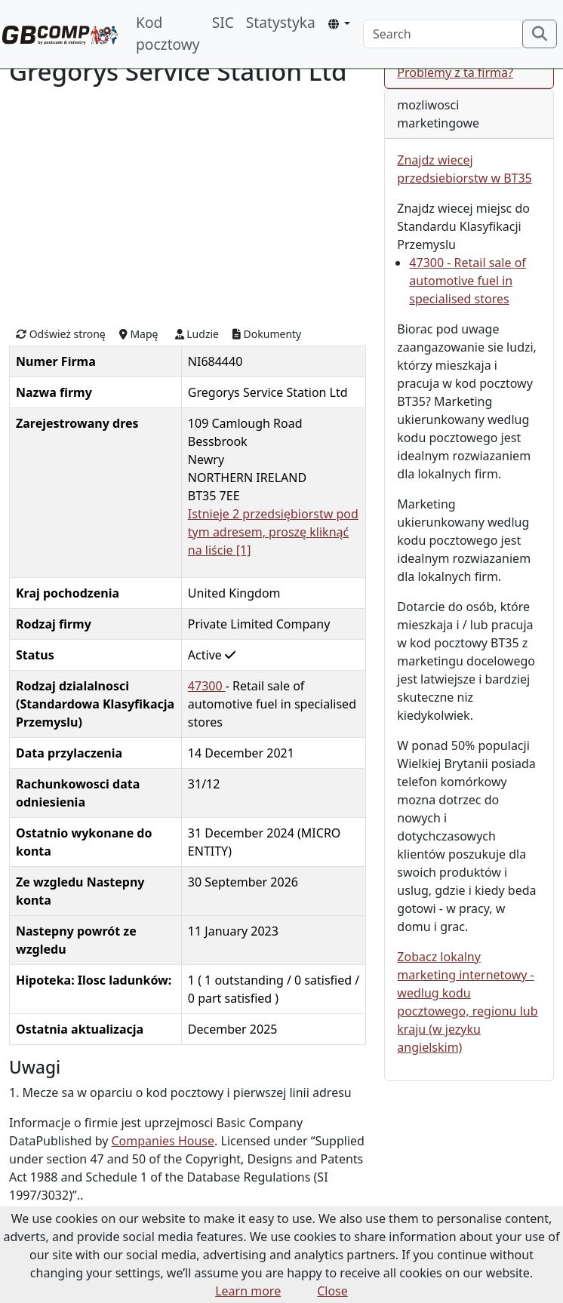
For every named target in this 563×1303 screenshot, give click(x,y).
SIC (223, 22)
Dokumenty (266, 334)
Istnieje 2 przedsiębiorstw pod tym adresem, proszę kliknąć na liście (273, 532)
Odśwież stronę (61, 334)
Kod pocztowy (168, 33)
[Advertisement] (187, 204)
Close (332, 1291)
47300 (207, 686)
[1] (243, 550)
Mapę (138, 334)
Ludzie (197, 334)
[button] (339, 23)
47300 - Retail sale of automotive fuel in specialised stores (467, 280)
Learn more (248, 1291)
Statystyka (280, 22)
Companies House (163, 1140)
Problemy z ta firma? (455, 72)
